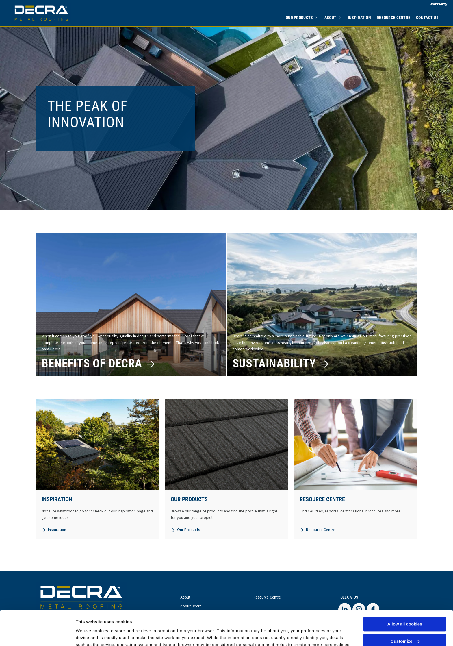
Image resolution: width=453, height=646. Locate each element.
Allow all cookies (404, 591)
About (330, 17)
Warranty (438, 4)
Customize (405, 608)
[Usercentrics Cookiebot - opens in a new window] (37, 634)
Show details (89, 634)
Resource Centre (393, 17)
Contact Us (427, 17)
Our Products (300, 17)
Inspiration (359, 17)
